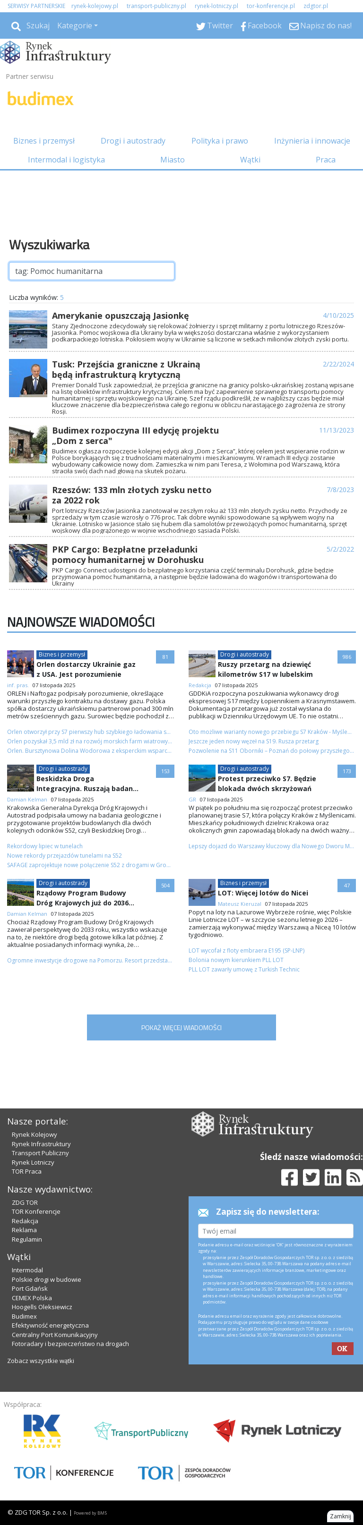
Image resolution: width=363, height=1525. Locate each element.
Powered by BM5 (90, 1513)
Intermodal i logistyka (66, 159)
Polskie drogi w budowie (46, 1279)
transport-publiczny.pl (156, 6)
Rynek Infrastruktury (41, 1144)
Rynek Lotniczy (33, 1162)
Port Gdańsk (30, 1288)
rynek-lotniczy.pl (216, 6)
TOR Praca (27, 1171)
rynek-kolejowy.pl (94, 6)
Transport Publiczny (40, 1153)
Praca (326, 159)
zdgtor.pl (315, 6)
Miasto (172, 159)
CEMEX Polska (32, 1298)
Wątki (250, 159)
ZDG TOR (25, 1202)
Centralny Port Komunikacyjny (55, 1334)
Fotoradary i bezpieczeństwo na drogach (70, 1343)
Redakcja (25, 1221)
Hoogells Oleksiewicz (42, 1307)
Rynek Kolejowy (34, 1134)
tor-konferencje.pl (271, 6)
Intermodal (27, 1270)
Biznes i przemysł (44, 141)
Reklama (24, 1230)
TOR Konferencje (36, 1211)
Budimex (24, 1316)
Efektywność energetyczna (50, 1325)
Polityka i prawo (219, 141)
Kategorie (74, 25)
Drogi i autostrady (133, 141)
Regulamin (27, 1239)
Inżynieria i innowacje (312, 141)
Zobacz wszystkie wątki (40, 1360)
